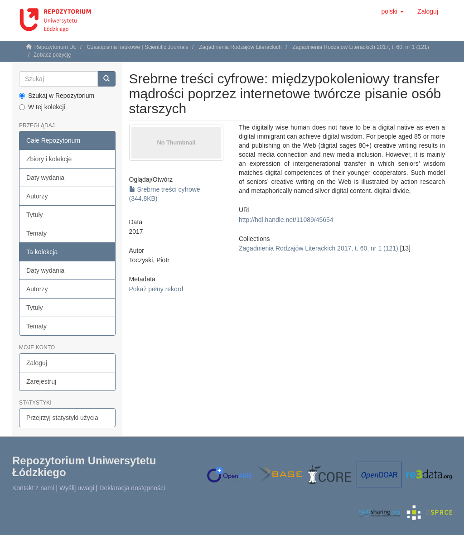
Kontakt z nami (33, 488)
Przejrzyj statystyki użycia (62, 417)
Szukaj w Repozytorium (56, 95)
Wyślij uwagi (76, 488)
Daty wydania (45, 177)
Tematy (36, 233)
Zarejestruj (41, 381)
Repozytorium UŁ (55, 47)
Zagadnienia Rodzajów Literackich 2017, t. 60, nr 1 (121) (360, 47)
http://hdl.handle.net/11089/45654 (286, 219)
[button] (392, 11)
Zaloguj (36, 362)
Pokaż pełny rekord (156, 289)
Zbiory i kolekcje (49, 159)
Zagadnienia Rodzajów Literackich (240, 47)
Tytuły (34, 214)
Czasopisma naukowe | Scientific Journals (137, 47)
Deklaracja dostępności (132, 488)
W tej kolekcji (42, 107)
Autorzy (37, 196)
